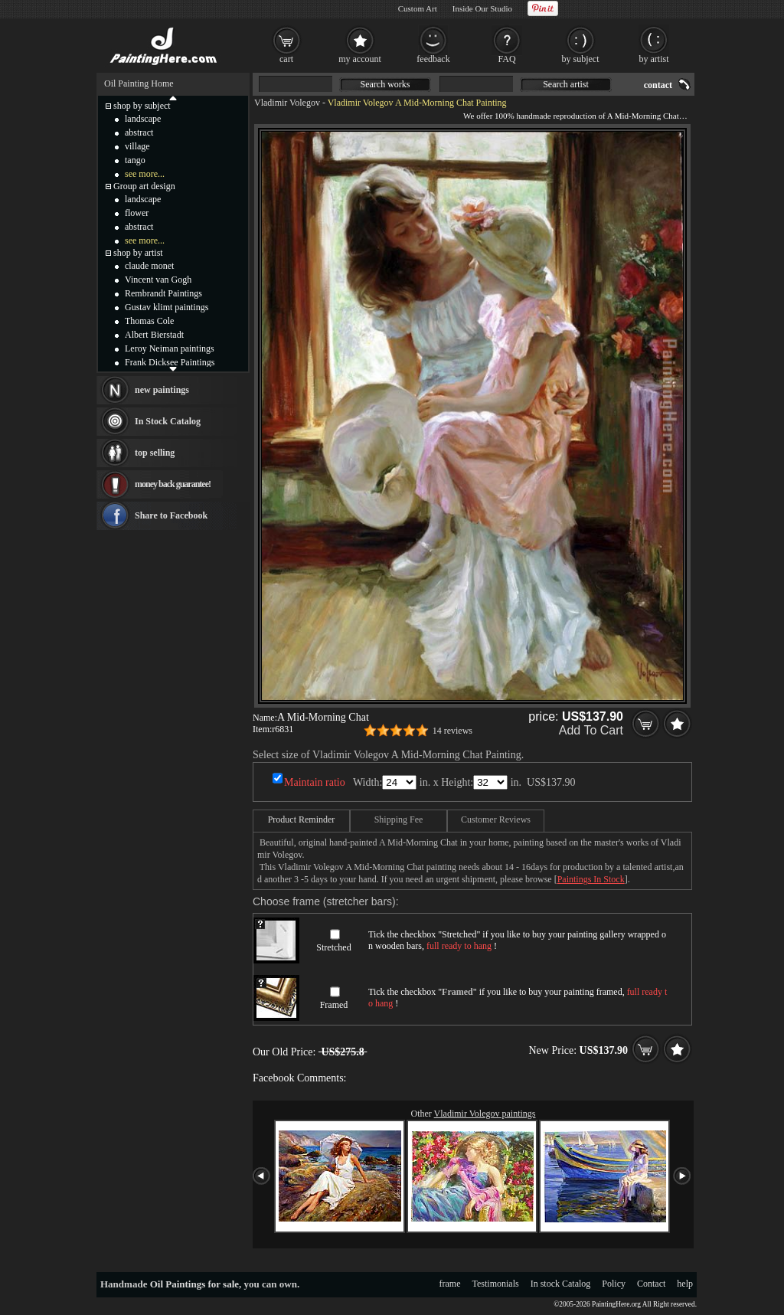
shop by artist (138, 252)
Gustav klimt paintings (166, 307)
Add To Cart (591, 730)
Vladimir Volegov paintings (485, 1113)
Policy (614, 1283)
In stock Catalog (561, 1283)
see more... (145, 173)
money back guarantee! (173, 484)
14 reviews (452, 730)
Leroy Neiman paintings (169, 348)
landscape (143, 118)
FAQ (506, 59)
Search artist (566, 84)
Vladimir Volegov (287, 102)
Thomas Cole (149, 321)
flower (137, 213)
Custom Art (417, 8)
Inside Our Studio (482, 8)
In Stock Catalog (168, 421)
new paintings (162, 389)
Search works (385, 84)
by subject (580, 59)
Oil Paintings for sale (194, 1284)
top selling (155, 452)
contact (658, 85)
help (685, 1283)
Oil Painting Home (139, 83)
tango (135, 160)
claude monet (149, 265)
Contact (651, 1283)
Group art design (144, 186)
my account (359, 59)
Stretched (333, 947)
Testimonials (495, 1283)
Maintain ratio (314, 782)
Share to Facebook (171, 515)
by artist (654, 59)
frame (450, 1283)
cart (286, 59)
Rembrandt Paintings (163, 293)
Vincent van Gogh (158, 279)
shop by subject (142, 105)
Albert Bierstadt (154, 334)
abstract (139, 132)
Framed (334, 1004)
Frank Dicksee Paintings (169, 362)
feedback (432, 59)
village (137, 146)
